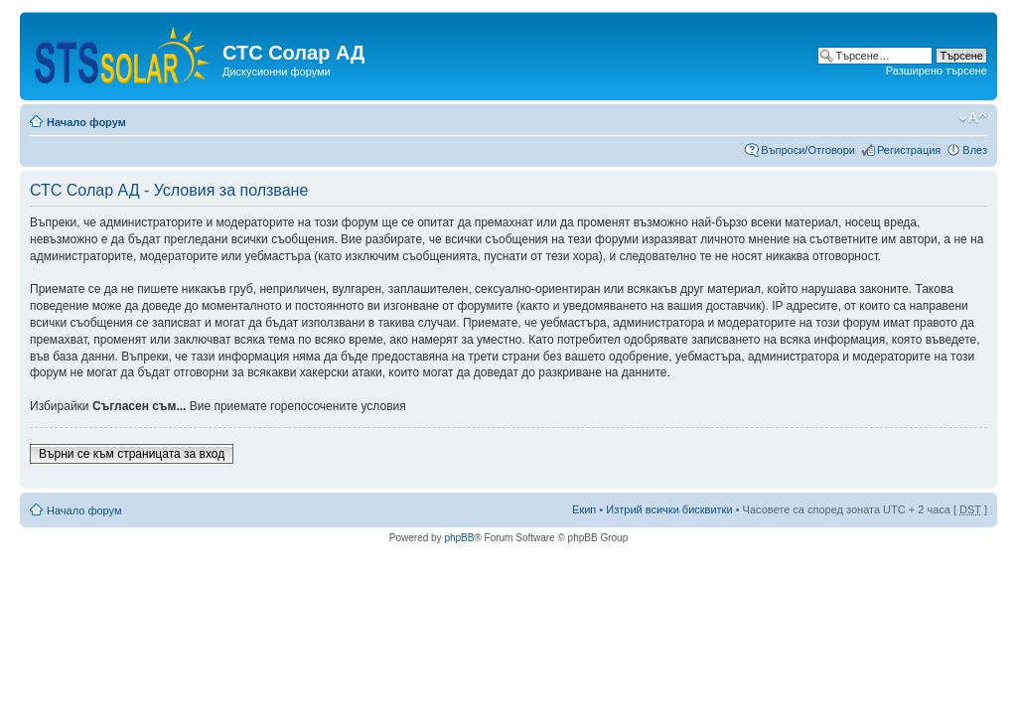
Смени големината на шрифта (972, 118)
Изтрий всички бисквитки (669, 509)
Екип (584, 509)
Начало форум (86, 122)
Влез (974, 150)
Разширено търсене (936, 70)
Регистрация (909, 150)
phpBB (459, 537)
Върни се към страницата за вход (131, 454)
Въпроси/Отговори (808, 150)
